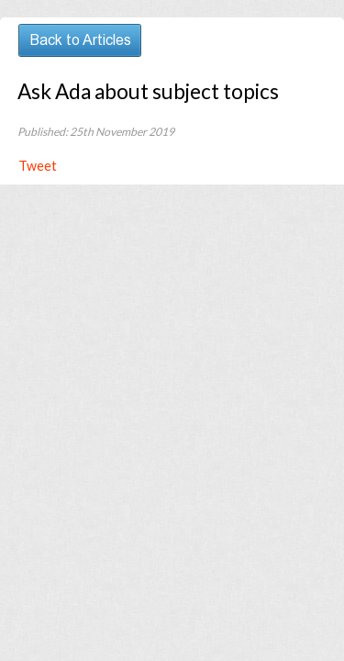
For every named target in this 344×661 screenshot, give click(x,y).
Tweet (37, 166)
